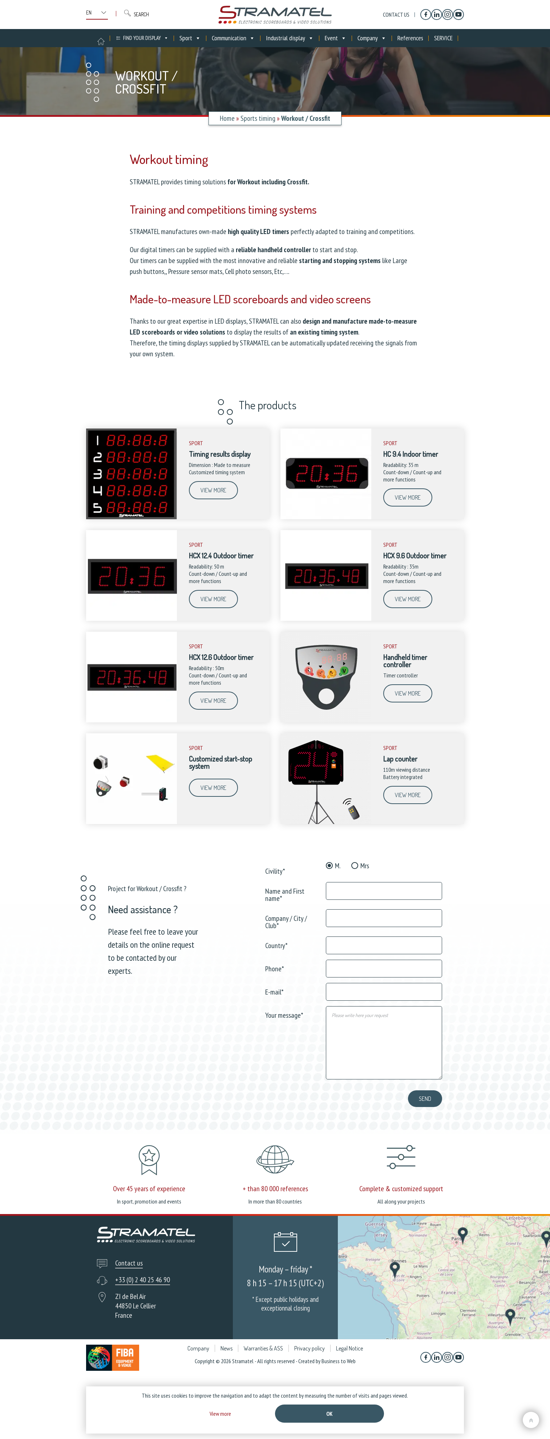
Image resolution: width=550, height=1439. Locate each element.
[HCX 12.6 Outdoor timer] (131, 721)
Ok (329, 1413)
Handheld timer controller (405, 660)
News (226, 1385)
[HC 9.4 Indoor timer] (325, 517)
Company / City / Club (286, 921)
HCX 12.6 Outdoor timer (221, 657)
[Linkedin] (436, 14)
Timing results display (220, 454)
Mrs (364, 865)
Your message (284, 1014)
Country (276, 945)
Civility (275, 870)
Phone (274, 968)
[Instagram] (447, 14)
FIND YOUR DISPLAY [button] (146, 38)
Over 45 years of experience (149, 1188)
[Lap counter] (325, 822)
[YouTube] (458, 14)
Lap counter (400, 758)
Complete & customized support (401, 1225)
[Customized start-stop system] (131, 822)
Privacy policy (309, 1385)
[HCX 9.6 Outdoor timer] (325, 619)
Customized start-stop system (220, 762)
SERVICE (443, 38)
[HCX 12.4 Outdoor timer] (131, 619)
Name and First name (284, 894)
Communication (233, 38)
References (410, 38)
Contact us (396, 14)
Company (372, 38)
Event (336, 38)
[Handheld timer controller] (325, 721)
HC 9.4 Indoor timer (410, 454)
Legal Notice (349, 1385)
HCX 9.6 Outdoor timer (414, 555)
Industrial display (290, 38)
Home (227, 118)
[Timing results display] (131, 517)
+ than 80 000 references (275, 1188)
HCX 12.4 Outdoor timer (221, 555)
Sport (190, 38)
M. (337, 865)
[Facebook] (425, 14)
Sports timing (257, 118)
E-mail (274, 991)
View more (213, 490)
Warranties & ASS (263, 1385)
